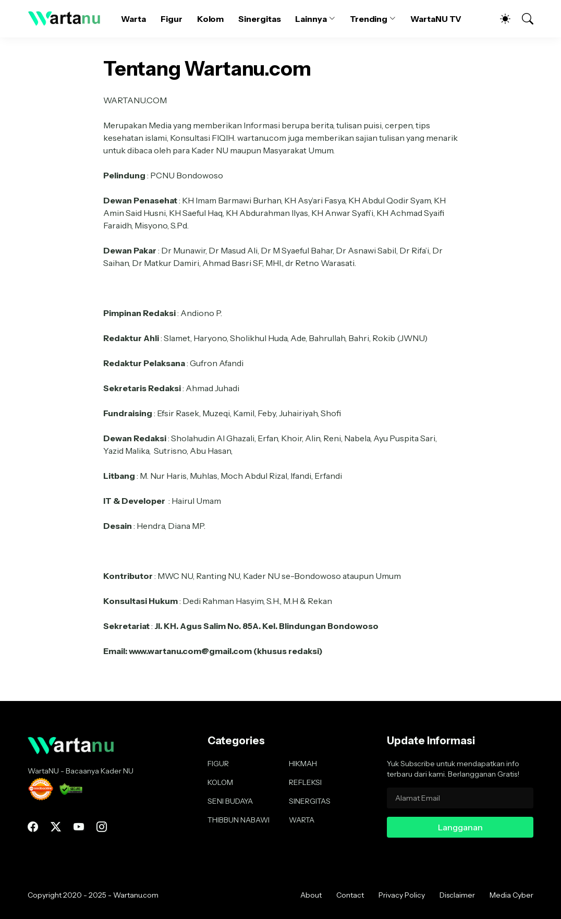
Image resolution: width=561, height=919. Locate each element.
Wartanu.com (135, 895)
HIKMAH (303, 763)
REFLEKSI (305, 782)
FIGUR (218, 763)
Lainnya (310, 19)
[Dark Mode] (500, 18)
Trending (368, 19)
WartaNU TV (435, 19)
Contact (350, 895)
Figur (171, 19)
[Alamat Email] (460, 798)
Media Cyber (511, 895)
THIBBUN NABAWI (239, 820)
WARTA (301, 820)
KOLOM (220, 782)
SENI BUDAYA (230, 801)
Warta (133, 19)
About (311, 895)
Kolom (210, 19)
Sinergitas (259, 19)
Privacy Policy (402, 895)
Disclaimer (457, 895)
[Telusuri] (523, 18)
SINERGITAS (310, 801)
